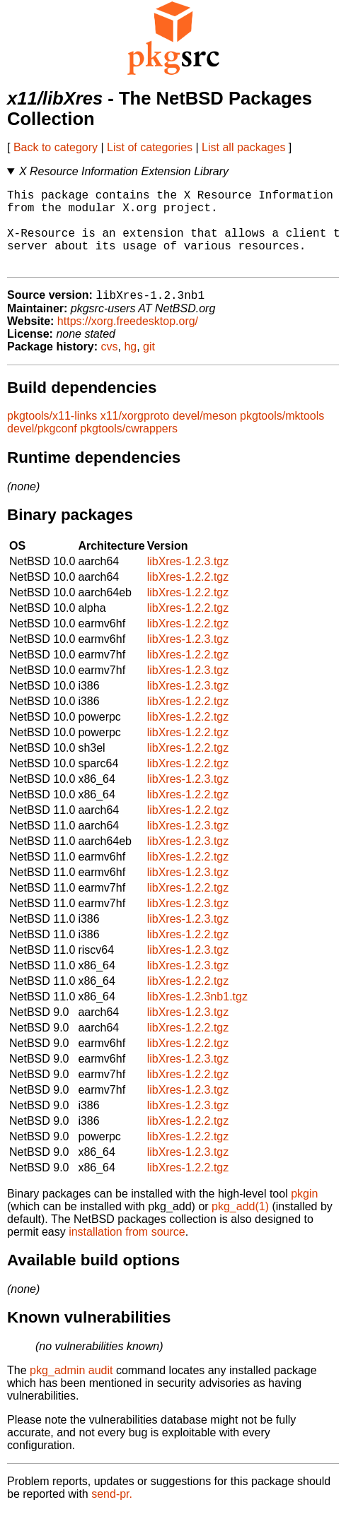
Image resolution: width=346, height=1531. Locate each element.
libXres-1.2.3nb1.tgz (197, 1016)
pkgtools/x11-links (52, 435)
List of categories (149, 147)
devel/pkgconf (42, 448)
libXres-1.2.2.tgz (188, 596)
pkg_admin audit (71, 1389)
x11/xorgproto (135, 435)
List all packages (243, 147)
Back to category (55, 147)
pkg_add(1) (240, 1225)
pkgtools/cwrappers (129, 448)
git (149, 366)
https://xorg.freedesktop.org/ (127, 340)
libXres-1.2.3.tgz (188, 580)
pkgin (304, 1213)
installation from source (127, 1251)
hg (130, 366)
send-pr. (111, 1513)
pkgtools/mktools (282, 435)
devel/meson (205, 435)
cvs (109, 366)
